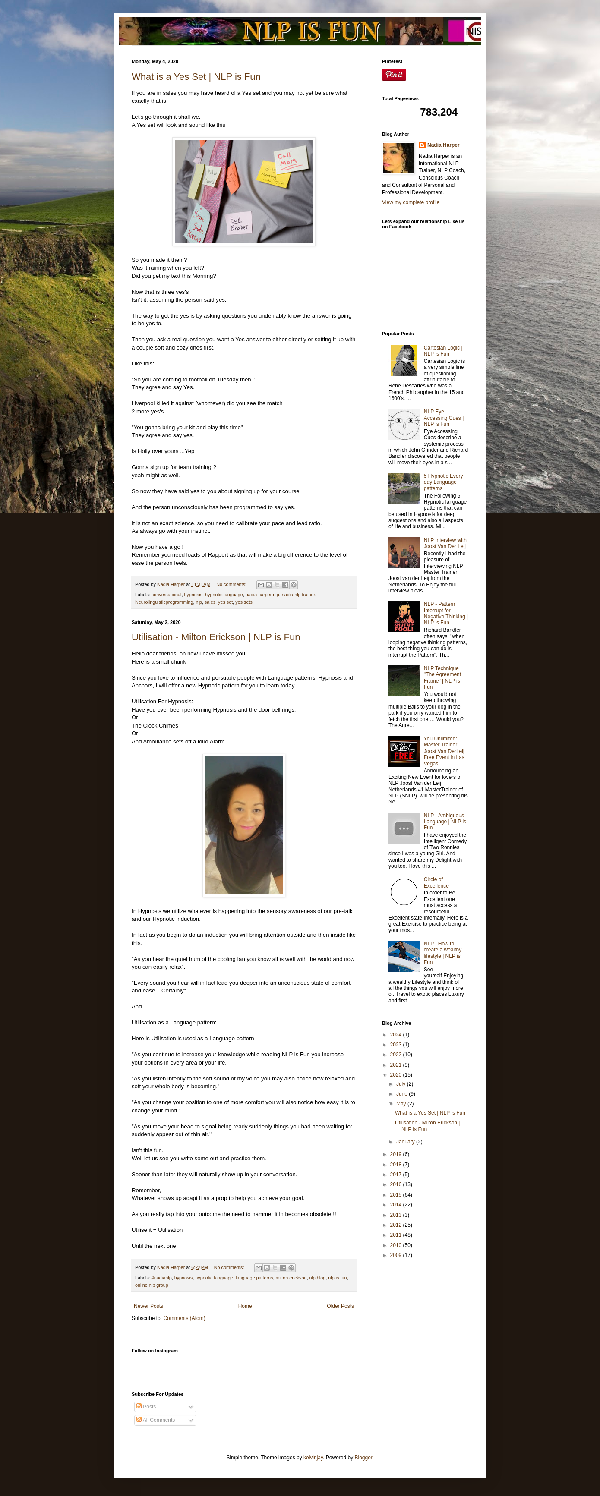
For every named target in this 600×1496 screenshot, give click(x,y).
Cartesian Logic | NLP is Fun (443, 351)
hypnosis (193, 594)
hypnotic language (224, 594)
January (406, 1142)
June (402, 1094)
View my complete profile (410, 202)
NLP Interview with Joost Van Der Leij (445, 543)
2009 (396, 1255)
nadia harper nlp (262, 594)
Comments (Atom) (184, 1318)
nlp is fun (337, 1277)
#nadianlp (162, 1277)
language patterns (254, 1277)
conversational (167, 594)
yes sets (244, 602)
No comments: (232, 584)
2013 (396, 1215)
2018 (396, 1165)
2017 (396, 1175)
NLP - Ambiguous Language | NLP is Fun (445, 822)
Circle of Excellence (436, 882)
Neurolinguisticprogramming (164, 602)
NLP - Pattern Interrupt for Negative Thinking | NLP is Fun (446, 613)
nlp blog (317, 1277)
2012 (396, 1225)
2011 (396, 1235)
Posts (146, 1407)
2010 (396, 1245)
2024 (396, 1035)
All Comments (155, 1420)
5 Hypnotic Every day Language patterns (443, 482)
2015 (396, 1195)
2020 (396, 1075)
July (401, 1084)
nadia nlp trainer (298, 594)
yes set (225, 602)
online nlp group (151, 1285)
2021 (396, 1065)
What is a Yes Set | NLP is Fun (196, 76)
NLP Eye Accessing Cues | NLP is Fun (444, 418)
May (401, 1104)
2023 (396, 1045)
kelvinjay (313, 1458)
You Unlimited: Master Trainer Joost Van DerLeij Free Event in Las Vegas (444, 751)
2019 (396, 1154)
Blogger (364, 1458)
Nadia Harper (443, 145)
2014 (396, 1205)
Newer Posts (148, 1306)
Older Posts (340, 1306)
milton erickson (290, 1277)
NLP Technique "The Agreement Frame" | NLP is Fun (442, 677)
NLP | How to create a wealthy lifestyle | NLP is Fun (442, 953)
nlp (199, 602)
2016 (396, 1184)
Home (245, 1306)
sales (210, 602)
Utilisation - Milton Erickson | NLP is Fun (216, 637)
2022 (396, 1055)
